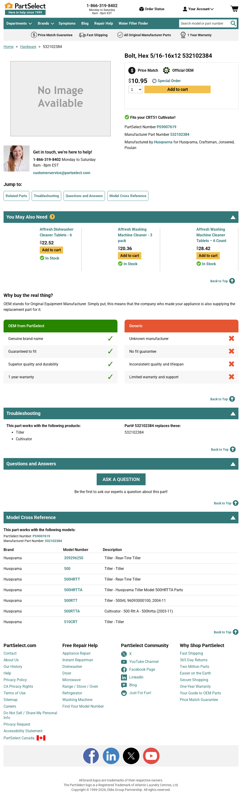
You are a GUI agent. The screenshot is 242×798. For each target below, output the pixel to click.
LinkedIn (132, 677)
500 (67, 568)
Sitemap (10, 699)
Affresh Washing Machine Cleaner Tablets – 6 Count (211, 235)
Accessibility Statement (23, 731)
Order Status (151, 9)
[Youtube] (151, 756)
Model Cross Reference (127, 196)
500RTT (71, 600)
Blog (85, 23)
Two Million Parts (194, 666)
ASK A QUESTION (121, 479)
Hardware (28, 46)
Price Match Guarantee (199, 699)
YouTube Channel (140, 662)
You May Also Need (121, 217)
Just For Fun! (136, 693)
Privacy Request (17, 724)
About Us (11, 660)
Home (8, 46)
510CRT (71, 622)
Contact (10, 653)
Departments (16, 23)
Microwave (71, 680)
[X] (131, 756)
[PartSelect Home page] (33, 8)
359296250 (73, 558)
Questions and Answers (84, 196)
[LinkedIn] (111, 756)
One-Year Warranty (195, 686)
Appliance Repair (76, 653)
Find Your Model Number (83, 706)
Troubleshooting (46, 196)
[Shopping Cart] (234, 9)
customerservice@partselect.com (61, 173)
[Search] (233, 23)
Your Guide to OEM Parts (200, 693)
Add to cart (177, 89)
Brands (43, 23)
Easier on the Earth (195, 673)
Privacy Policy (15, 680)
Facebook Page (138, 670)
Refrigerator (72, 693)
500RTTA (72, 611)
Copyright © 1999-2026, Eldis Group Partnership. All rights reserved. (121, 790)
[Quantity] (135, 89)
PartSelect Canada (19, 738)
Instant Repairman (77, 660)
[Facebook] (91, 756)
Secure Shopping (194, 680)
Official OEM (183, 70)
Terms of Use (15, 693)
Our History (13, 666)
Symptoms (67, 23)
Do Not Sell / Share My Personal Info (30, 715)
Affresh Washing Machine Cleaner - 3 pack (135, 235)
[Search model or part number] (208, 23)
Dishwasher (72, 666)
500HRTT (72, 579)
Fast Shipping (191, 653)
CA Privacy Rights (18, 686)
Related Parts (16, 196)
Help (7, 673)
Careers (10, 706)
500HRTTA (73, 590)
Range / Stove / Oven (80, 686)
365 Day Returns (193, 660)
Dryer (66, 673)
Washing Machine (77, 699)
